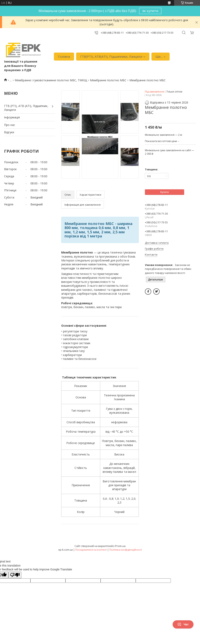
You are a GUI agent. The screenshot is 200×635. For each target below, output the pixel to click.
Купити (164, 192)
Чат (183, 624)
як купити (150, 11)
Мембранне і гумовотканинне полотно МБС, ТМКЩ (51, 80)
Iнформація (12, 117)
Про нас (9, 125)
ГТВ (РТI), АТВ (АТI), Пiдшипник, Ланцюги (26, 108)
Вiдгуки (9, 132)
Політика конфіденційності (125, 549)
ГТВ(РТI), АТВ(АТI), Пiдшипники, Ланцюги (111, 56)
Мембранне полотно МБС (108, 80)
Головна (64, 56)
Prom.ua (120, 546)
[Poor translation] (14, 575)
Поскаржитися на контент (91, 549)
